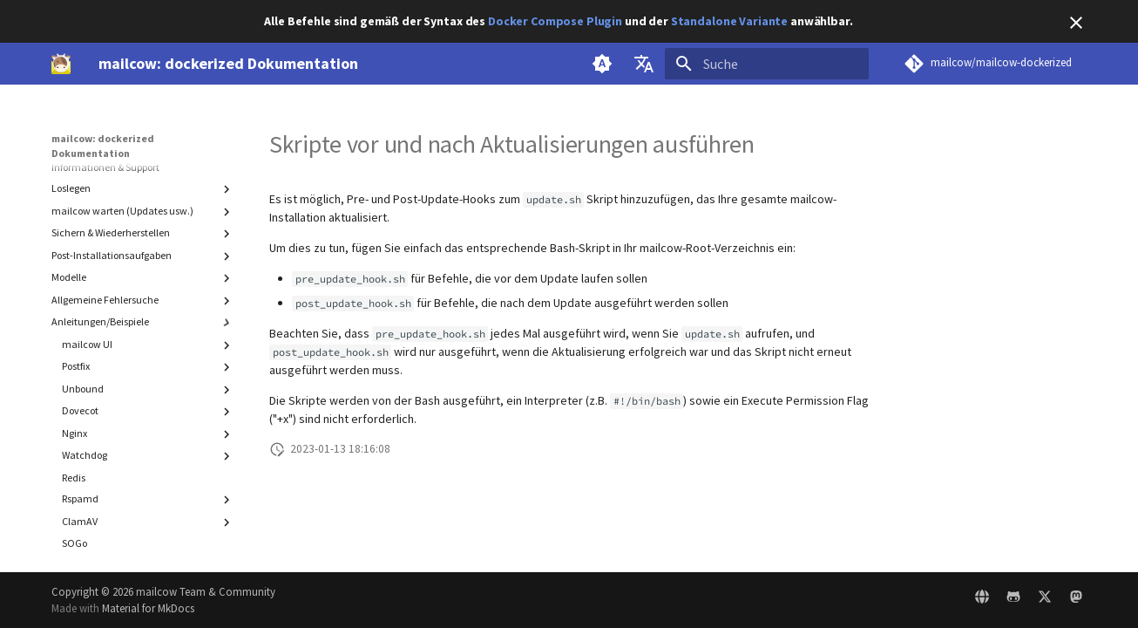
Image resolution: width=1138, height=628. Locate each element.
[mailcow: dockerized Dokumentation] (61, 63)
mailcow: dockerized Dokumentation (102, 146)
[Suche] (767, 63)
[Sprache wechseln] (644, 63)
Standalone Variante (729, 21)
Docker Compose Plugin (555, 21)
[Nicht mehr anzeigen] (1076, 22)
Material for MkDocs (148, 608)
